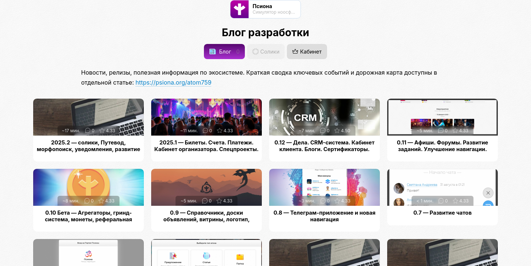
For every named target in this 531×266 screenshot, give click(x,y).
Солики (266, 51)
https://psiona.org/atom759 (173, 82)
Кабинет (307, 51)
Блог (224, 51)
